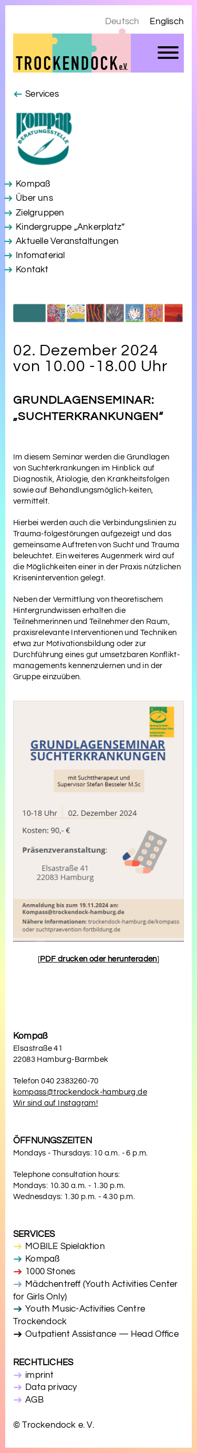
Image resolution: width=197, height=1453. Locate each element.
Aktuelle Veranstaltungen (67, 241)
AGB (34, 1400)
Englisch (167, 21)
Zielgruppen (40, 213)
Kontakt (32, 269)
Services (42, 94)
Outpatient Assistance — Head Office (102, 1334)
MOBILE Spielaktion (65, 1246)
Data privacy (51, 1387)
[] (98, 959)
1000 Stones (50, 1271)
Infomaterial (40, 255)
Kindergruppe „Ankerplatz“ (70, 227)
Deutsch (122, 21)
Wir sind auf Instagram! (55, 1103)
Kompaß (33, 184)
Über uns (34, 198)
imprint (39, 1375)
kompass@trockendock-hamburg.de (80, 1092)
